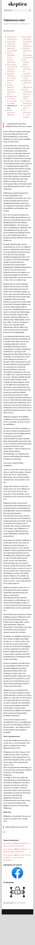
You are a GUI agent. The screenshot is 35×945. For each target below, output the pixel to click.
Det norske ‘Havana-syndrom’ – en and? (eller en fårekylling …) (17, 857)
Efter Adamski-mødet (26, 62)
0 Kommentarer (25, 24)
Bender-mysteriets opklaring (11, 112)
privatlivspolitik (19, 903)
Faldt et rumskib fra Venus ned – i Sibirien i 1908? (27, 94)
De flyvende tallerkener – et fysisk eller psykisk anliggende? (27, 41)
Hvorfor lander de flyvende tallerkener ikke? (11, 89)
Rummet (15, 24)
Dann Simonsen (9, 843)
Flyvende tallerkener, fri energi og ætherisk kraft (11, 78)
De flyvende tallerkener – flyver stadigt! (12, 48)
